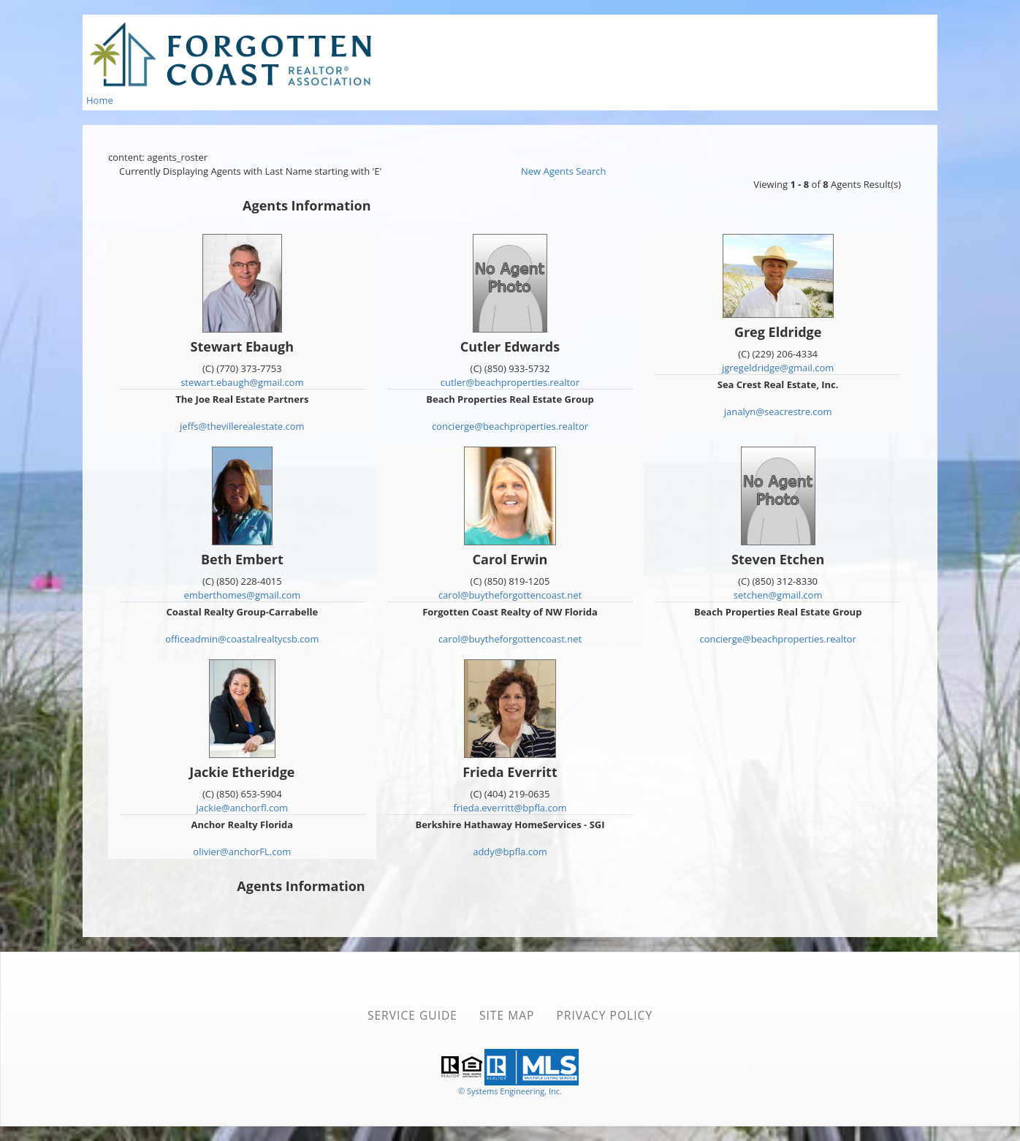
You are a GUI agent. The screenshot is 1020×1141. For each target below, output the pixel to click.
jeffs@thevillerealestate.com (242, 426)
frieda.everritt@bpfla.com (509, 807)
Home (99, 100)
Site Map (506, 1015)
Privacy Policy (604, 1015)
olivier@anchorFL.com (242, 851)
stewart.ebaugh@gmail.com (241, 382)
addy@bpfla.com (510, 851)
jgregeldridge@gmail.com (778, 367)
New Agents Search (563, 171)
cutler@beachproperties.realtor (510, 382)
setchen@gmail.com (778, 595)
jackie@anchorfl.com (242, 807)
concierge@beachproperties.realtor (510, 426)
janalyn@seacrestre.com (778, 411)
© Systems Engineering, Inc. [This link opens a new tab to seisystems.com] (510, 1090)
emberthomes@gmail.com (241, 595)
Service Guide (412, 1015)
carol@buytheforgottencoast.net (510, 595)
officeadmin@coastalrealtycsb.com (242, 638)
